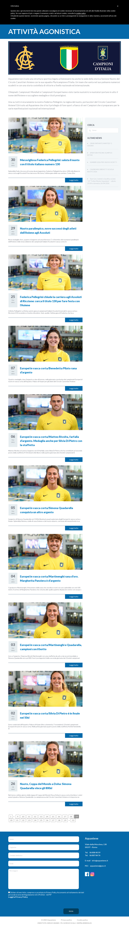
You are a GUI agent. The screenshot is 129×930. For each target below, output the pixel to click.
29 (65, 820)
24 (35, 820)
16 (59, 816)
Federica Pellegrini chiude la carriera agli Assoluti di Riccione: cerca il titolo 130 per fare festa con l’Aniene (51, 301)
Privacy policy (66, 923)
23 (29, 820)
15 (53, 816)
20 (11, 820)
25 (41, 820)
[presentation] (18, 910)
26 (47, 820)
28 (59, 820)
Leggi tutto (73, 180)
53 (73, 820)
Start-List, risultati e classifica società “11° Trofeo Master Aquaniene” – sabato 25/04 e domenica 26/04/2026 (101, 181)
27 (53, 820)
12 (35, 816)
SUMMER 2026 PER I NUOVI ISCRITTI (103, 162)
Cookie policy (82, 923)
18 (71, 816)
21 (17, 820)
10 (23, 816)
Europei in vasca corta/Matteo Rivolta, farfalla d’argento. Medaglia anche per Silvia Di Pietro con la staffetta (51, 441)
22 (23, 820)
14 (47, 816)
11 (29, 816)
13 (41, 816)
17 (65, 816)
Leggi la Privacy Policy (18, 900)
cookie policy (81, 13)
